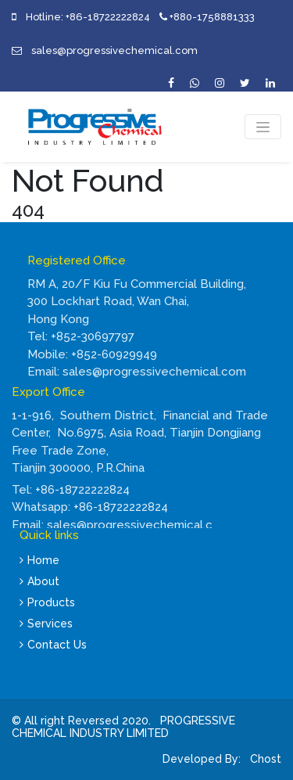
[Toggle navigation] (263, 126)
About (39, 581)
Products (47, 602)
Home (39, 560)
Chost (264, 759)
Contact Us (53, 644)
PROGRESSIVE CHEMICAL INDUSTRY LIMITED (123, 727)
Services (46, 623)
